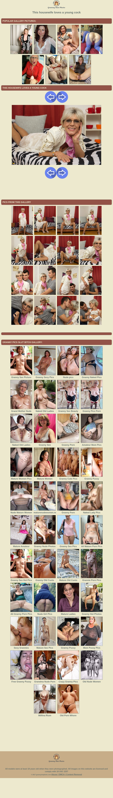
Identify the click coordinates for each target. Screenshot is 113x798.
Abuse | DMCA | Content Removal (66, 794)
